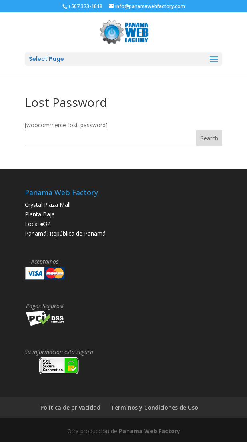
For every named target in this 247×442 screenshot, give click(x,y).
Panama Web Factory (149, 431)
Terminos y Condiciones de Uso (154, 407)
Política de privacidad (70, 407)
